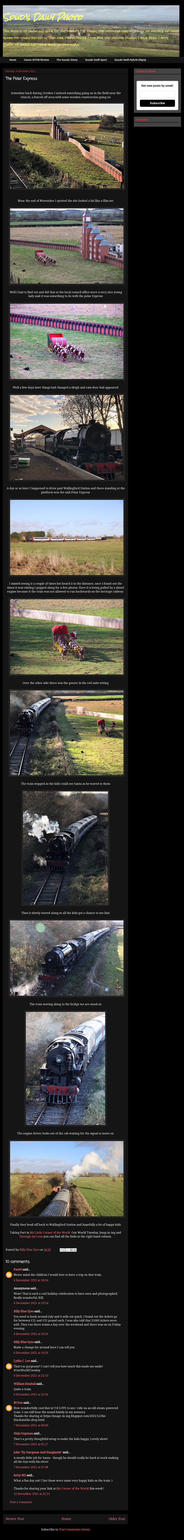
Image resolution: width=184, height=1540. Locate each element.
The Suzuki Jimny (67, 59)
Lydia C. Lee (22, 1361)
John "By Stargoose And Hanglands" (38, 1452)
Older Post (116, 1519)
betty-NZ (20, 1475)
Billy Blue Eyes (24, 1311)
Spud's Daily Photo (42, 17)
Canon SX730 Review (36, 59)
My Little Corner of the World (50, 1232)
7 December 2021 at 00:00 (31, 1425)
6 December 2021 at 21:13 (31, 1375)
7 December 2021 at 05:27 (31, 1444)
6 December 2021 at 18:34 (31, 1280)
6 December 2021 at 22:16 (31, 1394)
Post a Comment (21, 1502)
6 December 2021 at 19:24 (31, 1303)
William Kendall (25, 1384)
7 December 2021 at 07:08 (31, 1467)
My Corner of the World (72, 1488)
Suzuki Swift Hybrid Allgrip (130, 59)
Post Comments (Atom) (74, 1529)
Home (12, 59)
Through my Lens (31, 1236)
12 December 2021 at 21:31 (32, 1494)
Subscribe (157, 103)
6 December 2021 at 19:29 (31, 1334)
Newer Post (15, 1519)
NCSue (18, 1402)
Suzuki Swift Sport (96, 59)
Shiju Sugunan (23, 1433)
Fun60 (18, 1269)
